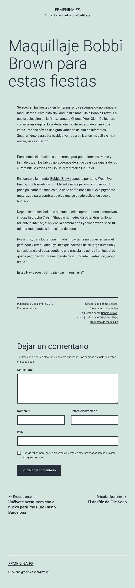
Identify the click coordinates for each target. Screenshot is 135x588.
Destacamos (97, 308)
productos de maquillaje (104, 321)
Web (20, 432)
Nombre (23, 411)
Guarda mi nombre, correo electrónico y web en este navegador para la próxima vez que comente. (69, 455)
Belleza (113, 303)
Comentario (26, 369)
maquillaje (100, 136)
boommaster (29, 308)
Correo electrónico (84, 411)
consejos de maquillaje (90, 317)
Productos (112, 308)
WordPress (41, 572)
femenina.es (67, 9)
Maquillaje (111, 317)
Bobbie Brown (60, 179)
